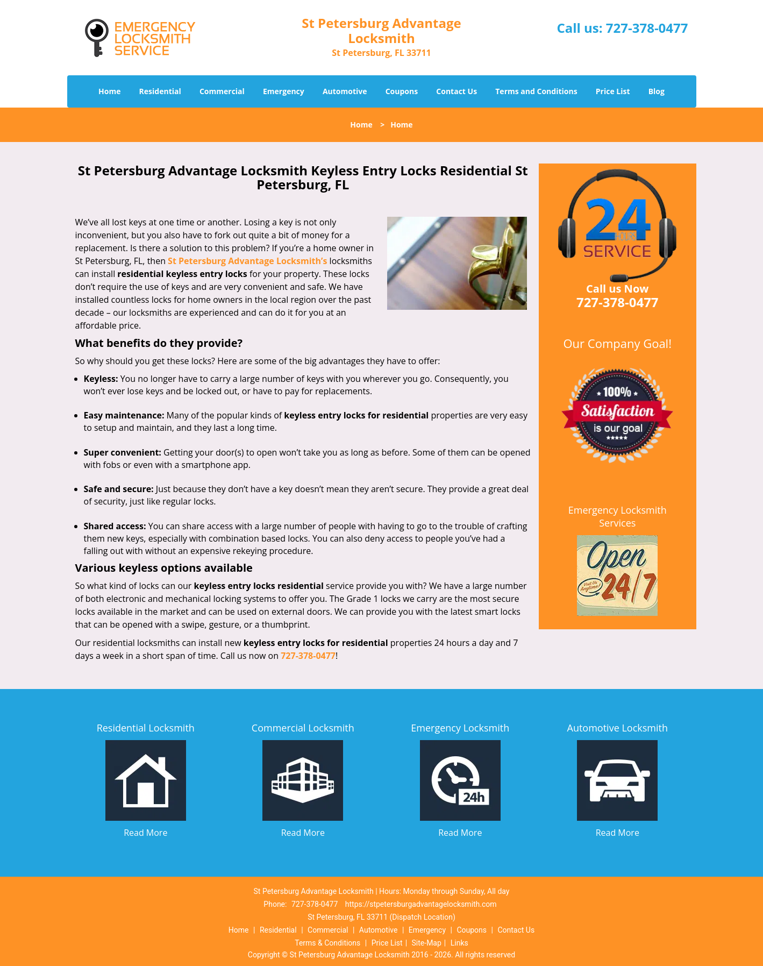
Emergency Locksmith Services (617, 516)
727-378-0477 (647, 28)
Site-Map (426, 943)
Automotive (345, 91)
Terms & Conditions (327, 943)
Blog (656, 91)
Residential (160, 91)
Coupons (402, 91)
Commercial (222, 91)
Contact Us (456, 91)
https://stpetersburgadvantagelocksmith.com (421, 904)
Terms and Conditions (536, 91)
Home (109, 91)
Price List (613, 91)
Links (459, 943)
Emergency (283, 91)
